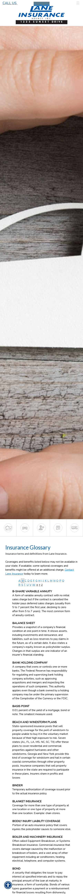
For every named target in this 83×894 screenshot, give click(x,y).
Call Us (10, 3)
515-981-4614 (42, 5)
